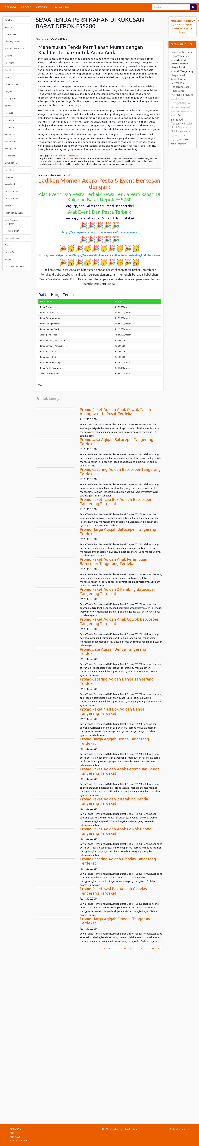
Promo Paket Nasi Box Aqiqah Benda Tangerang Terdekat (112, 711)
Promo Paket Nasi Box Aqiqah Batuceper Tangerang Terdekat (115, 501)
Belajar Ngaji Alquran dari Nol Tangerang (181, 127)
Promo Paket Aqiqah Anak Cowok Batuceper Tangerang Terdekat (119, 621)
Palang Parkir (11, 98)
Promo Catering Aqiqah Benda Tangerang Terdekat (117, 681)
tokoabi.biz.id (130, 1129)
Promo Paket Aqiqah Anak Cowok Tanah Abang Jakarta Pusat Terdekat (115, 411)
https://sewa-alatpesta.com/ (56, 255)
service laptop (11, 134)
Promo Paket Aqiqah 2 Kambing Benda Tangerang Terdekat (114, 801)
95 (153, 949)
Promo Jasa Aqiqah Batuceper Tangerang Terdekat (116, 441)
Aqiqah (8, 27)
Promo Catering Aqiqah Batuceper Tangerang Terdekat (120, 471)
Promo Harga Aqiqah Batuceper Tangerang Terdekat (118, 531)
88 (119, 949)
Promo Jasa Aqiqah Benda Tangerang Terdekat (113, 651)
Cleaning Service (12, 41)
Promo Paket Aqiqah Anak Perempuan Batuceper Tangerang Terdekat (113, 561)
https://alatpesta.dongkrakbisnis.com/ (137, 255)
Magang (8, 91)
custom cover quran (14, 48)
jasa (7, 77)
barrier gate (10, 34)
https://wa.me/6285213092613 (80, 232)
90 (132, 948)
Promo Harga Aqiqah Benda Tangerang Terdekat (114, 741)
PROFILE (26, 7)
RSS (172, 1129)
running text (10, 120)
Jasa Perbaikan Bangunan (12, 222)
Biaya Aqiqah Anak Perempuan (64, 156)
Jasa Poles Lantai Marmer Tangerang (182, 90)
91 (136, 949)
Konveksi (9, 177)
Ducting (8, 56)
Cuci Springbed (12, 191)
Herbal (8, 259)
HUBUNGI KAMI (60, 7)
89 (125, 949)
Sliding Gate (10, 148)
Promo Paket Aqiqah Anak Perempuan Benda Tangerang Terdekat (120, 771)
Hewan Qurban (12, 231)
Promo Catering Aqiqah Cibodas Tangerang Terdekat (118, 861)
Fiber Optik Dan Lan (14, 213)
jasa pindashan (12, 84)
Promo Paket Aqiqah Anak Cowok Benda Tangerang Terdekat (115, 831)
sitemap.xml (183, 1129)
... (114, 949)
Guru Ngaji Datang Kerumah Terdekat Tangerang (180, 60)
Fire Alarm (10, 63)
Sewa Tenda (11, 163)
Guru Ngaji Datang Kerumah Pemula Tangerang (180, 107)
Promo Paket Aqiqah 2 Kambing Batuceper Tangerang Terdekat (117, 591)
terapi (8, 205)
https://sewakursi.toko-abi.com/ (93, 255)
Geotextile (10, 156)
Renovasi (9, 113)
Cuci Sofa (9, 252)
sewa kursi (10, 184)
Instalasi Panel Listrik (14, 266)
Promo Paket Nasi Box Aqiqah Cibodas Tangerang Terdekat (113, 891)
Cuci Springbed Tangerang (177, 119)
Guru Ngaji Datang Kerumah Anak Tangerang (181, 136)
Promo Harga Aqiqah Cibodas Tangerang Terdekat (115, 921)
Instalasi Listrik (12, 238)
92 (142, 949)
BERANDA (10, 7)
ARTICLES (41, 7)
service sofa (10, 141)
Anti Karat (9, 20)
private (8, 106)
